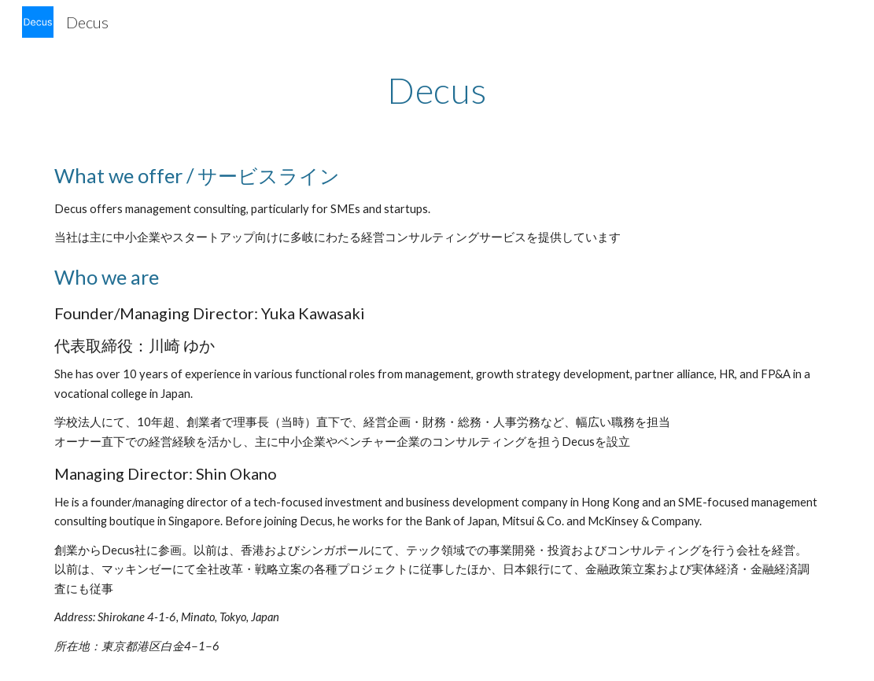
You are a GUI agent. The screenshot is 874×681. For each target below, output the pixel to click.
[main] (437, 90)
